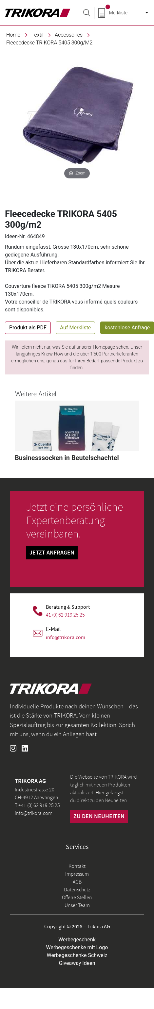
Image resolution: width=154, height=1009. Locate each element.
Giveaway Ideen (77, 963)
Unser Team (77, 905)
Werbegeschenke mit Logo (77, 947)
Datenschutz (77, 889)
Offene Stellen (77, 897)
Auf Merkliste (75, 327)
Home (13, 35)
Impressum (77, 874)
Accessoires (69, 35)
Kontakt (77, 866)
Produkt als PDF (28, 327)
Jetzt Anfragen (51, 553)
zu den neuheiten (99, 816)
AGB (77, 882)
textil (37, 35)
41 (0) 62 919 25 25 (65, 615)
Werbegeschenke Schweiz (77, 955)
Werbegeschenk (77, 939)
